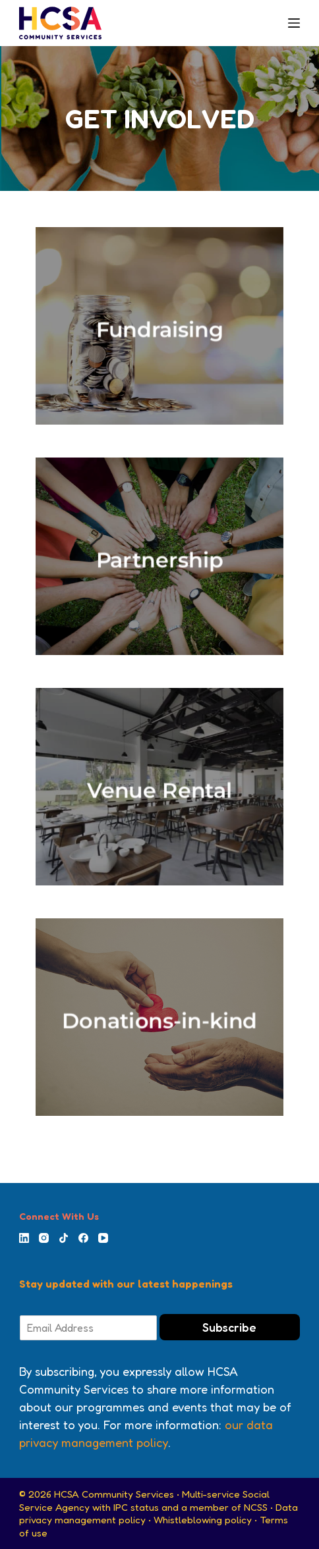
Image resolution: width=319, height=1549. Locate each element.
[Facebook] (83, 1238)
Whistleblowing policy (203, 1519)
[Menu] (294, 23)
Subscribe (229, 1327)
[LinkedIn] (24, 1238)
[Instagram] (44, 1238)
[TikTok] (64, 1238)
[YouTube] (103, 1238)
